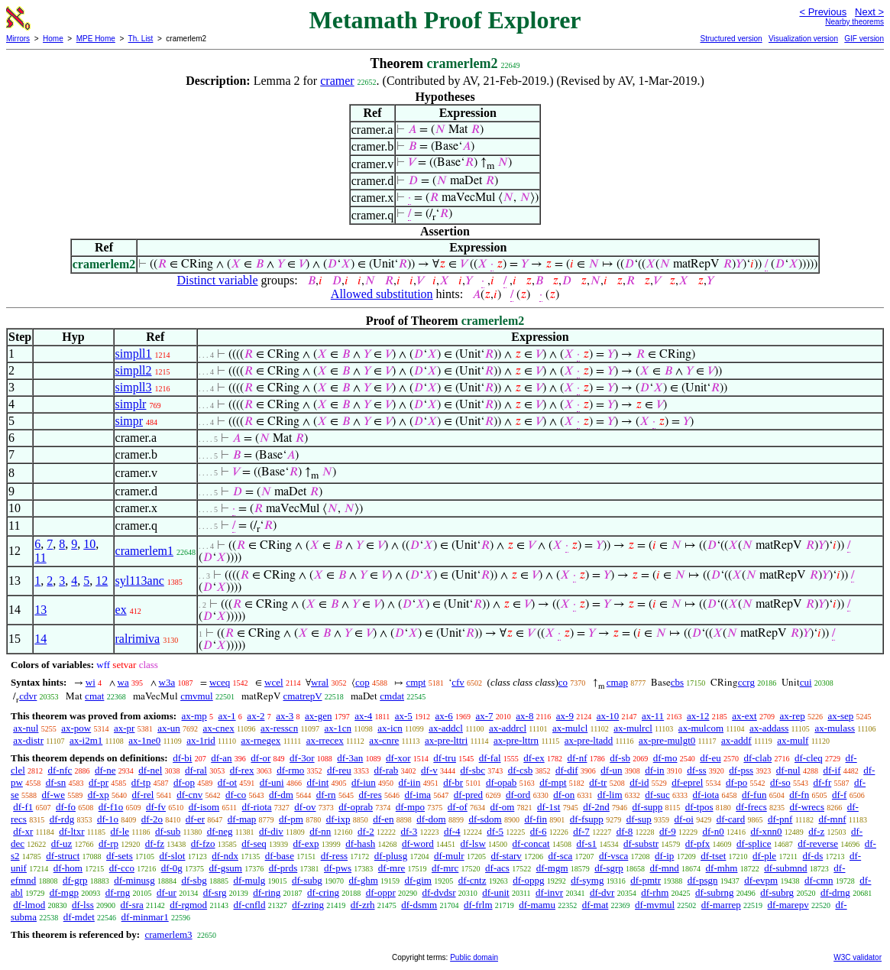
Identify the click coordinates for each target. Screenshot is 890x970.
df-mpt (552, 782)
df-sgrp (608, 868)
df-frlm (478, 904)
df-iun (363, 782)
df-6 (538, 831)
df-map (242, 819)
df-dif (566, 770)
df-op (184, 782)
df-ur (166, 892)
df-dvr (602, 892)
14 (40, 638)
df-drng (835, 892)
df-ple (764, 855)
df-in (654, 770)
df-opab (501, 782)
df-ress (334, 855)
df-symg (587, 880)
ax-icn (389, 728)
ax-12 (698, 716)
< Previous (822, 12)
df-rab (386, 770)
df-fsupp (587, 819)
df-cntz (472, 880)
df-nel (150, 770)
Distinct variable (216, 280)
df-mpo (410, 807)
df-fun (754, 794)
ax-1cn (338, 728)
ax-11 (653, 716)
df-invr (549, 892)
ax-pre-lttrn (516, 740)
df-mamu (537, 904)
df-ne (105, 770)
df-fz (154, 843)
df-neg (220, 831)
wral (319, 682)
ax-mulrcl (632, 728)
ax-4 (363, 716)
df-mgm (552, 868)
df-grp (75, 880)
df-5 (495, 831)
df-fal (490, 758)
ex (121, 609)
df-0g (172, 868)
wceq (219, 682)
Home (53, 38)
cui (806, 682)
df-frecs (751, 807)
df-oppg (528, 880)
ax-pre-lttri (446, 740)
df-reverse (818, 843)
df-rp (108, 843)
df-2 (366, 831)
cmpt (416, 682)
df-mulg (249, 880)
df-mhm (722, 868)
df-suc (657, 794)
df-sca (561, 855)
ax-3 (284, 716)
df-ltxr (71, 831)
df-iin (410, 782)
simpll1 (133, 353)
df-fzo (203, 843)
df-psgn (703, 880)
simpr (129, 420)
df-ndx (225, 855)
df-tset (713, 855)
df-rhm (654, 892)
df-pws (337, 868)
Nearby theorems (854, 22)
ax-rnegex (260, 740)
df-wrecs (806, 807)
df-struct (62, 855)
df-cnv (189, 794)
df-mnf (832, 819)
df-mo (665, 758)
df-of (458, 807)
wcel (273, 682)
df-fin (535, 819)
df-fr (822, 782)
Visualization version (803, 38)
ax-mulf (792, 740)
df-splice (753, 843)
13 (40, 609)
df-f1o (111, 807)
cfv (457, 682)
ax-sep (840, 716)
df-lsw (473, 843)
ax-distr (28, 740)
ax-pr (124, 728)
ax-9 (565, 716)
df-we (53, 794)
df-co (235, 794)
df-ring (266, 892)
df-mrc (445, 868)
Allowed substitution (382, 293)
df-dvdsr (438, 892)
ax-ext (744, 716)
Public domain (474, 957)
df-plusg (390, 855)
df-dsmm (419, 904)
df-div (271, 831)
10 (89, 543)
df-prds (283, 868)
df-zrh (363, 904)
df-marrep (721, 904)
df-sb (620, 758)
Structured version (731, 38)
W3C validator (857, 957)
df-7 (581, 831)
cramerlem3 (168, 934)
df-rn (326, 794)
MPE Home (95, 38)
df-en (383, 819)
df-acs (497, 868)
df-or (260, 758)
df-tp (140, 782)
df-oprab (355, 807)
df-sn (56, 782)
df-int (317, 782)
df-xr (23, 831)
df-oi (684, 819)
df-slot (173, 855)
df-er (195, 819)
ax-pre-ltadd (589, 740)
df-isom (204, 807)
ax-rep (791, 716)
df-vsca (613, 855)
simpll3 (133, 387)
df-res (369, 794)
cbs (677, 682)
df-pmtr (645, 880)
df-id (639, 782)
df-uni (272, 782)
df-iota (706, 794)
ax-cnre (384, 740)
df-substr (641, 843)
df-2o (152, 819)
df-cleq (809, 758)
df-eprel (687, 782)
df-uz (61, 843)
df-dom (430, 819)
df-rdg (62, 819)
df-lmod (29, 904)
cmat (94, 696)
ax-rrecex (325, 740)
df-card (731, 819)
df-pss (741, 770)
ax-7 (484, 716)
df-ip (664, 855)
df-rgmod (188, 904)
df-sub (167, 831)
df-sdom (484, 819)
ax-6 (444, 716)
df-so (780, 782)
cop (362, 682)
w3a (167, 682)
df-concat (531, 843)
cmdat (392, 696)
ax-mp (194, 716)
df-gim (418, 880)
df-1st (548, 807)
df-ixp (338, 819)
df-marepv (788, 904)
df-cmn (818, 880)
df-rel (143, 794)
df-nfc (60, 770)
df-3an (350, 758)
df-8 (625, 831)
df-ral (196, 770)
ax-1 (227, 716)
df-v (429, 770)
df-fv (156, 807)
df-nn (320, 831)
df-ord (518, 794)
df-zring (308, 904)
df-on (563, 794)
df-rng (118, 892)
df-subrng (714, 892)
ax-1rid (200, 740)
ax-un (168, 728)
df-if (831, 770)
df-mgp (64, 892)
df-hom (68, 868)
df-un (611, 770)
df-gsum (225, 868)
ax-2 (255, 716)
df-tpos (699, 807)
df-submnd (785, 868)
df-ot (227, 782)
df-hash (360, 843)
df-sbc (472, 770)
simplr (131, 403)
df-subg (307, 880)
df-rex (242, 770)
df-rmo (290, 770)
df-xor (398, 758)
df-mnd (664, 868)
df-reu (339, 770)
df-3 (409, 831)
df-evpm (761, 880)
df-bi (182, 758)
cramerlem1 (144, 550)
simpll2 (133, 370)
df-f (839, 794)
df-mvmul (655, 904)
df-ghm (363, 880)
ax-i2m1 (86, 740)
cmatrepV (302, 696)
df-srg (215, 892)
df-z (816, 831)
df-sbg (193, 880)
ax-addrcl (507, 728)
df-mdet (79, 917)
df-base (279, 855)
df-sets (119, 855)
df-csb (520, 770)
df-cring (323, 892)
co (563, 682)
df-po (736, 782)
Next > (869, 12)
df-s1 (586, 843)
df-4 (452, 831)
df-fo (66, 807)
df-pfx (697, 843)
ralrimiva (137, 638)
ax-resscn (279, 728)
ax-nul (25, 728)
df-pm (291, 819)
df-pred (468, 794)
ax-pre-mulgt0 (667, 740)
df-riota (257, 807)
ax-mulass (834, 728)
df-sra (132, 904)
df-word (418, 843)
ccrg (746, 682)
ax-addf (736, 740)
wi (90, 682)
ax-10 (608, 716)
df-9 (667, 831)
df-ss (696, 770)
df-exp (306, 843)
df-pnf (780, 819)
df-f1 (23, 807)
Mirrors (18, 38)
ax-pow (76, 728)
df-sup (639, 819)
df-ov (305, 807)
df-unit (495, 892)
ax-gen (318, 716)
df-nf (577, 758)
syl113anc (139, 580)
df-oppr (381, 892)
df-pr (98, 782)
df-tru (444, 758)
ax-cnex (219, 728)
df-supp (648, 807)
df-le (120, 831)
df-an (221, 758)
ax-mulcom (700, 728)
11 (40, 557)
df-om (502, 807)
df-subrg (777, 892)
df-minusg (134, 880)
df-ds (813, 855)
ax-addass (768, 728)
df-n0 (712, 831)
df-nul (788, 770)
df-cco (121, 868)
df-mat (595, 904)
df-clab (757, 758)
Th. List (141, 38)
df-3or (302, 758)
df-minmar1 (145, 917)
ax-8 (524, 716)
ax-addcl (446, 728)
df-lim (610, 794)
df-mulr (449, 855)
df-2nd (596, 807)
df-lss (83, 904)
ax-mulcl (569, 728)
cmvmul (196, 696)
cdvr (28, 696)
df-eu (710, 758)
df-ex (533, 758)
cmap (617, 682)
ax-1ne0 (144, 740)
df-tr (598, 782)
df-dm (281, 794)
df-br (453, 782)
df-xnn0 (766, 831)
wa (123, 682)
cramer (337, 80)
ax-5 (404, 716)
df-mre (391, 868)
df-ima (417, 794)
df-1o (107, 819)
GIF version (864, 38)
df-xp (98, 794)
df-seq (254, 843)
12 (101, 580)
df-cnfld (250, 904)
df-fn (799, 794)
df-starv (505, 855)
